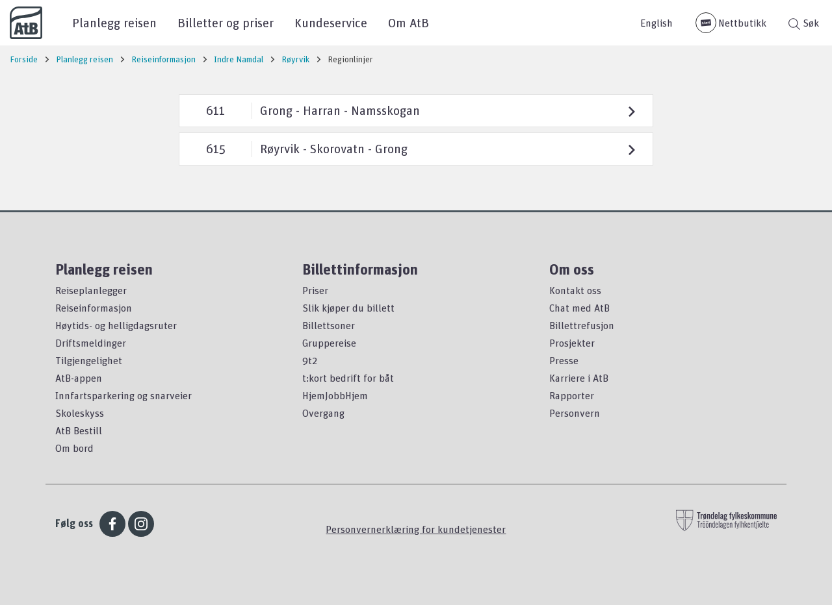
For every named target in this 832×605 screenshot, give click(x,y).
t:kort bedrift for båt (348, 377)
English (656, 22)
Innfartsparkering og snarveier (123, 395)
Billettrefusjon (581, 325)
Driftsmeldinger (90, 342)
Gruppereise (329, 342)
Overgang (323, 412)
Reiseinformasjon (93, 307)
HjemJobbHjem (335, 395)
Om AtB (408, 22)
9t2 (309, 360)
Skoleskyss (79, 412)
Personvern (574, 412)
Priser (315, 290)
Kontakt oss (575, 290)
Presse (563, 360)
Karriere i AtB (578, 377)
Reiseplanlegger (91, 290)
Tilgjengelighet (88, 360)
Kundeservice (330, 22)
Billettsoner (328, 325)
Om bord (74, 447)
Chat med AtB (579, 307)
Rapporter (571, 395)
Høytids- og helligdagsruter (116, 325)
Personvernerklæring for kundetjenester (416, 529)
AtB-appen (78, 377)
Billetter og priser (225, 22)
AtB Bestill (78, 430)
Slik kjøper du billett (348, 307)
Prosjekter (572, 342)
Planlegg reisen (114, 22)
